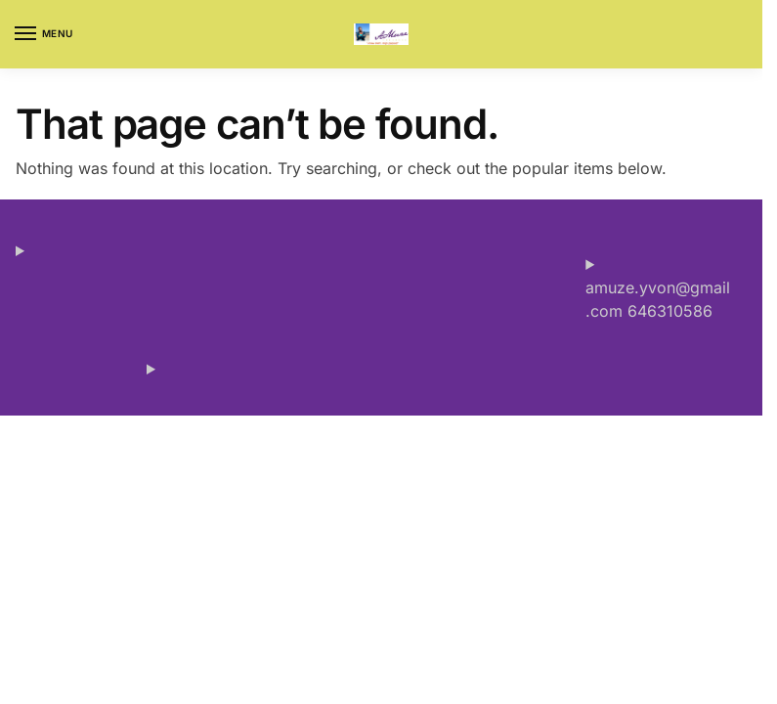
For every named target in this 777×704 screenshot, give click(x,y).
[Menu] (44, 34)
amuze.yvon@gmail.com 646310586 (657, 299)
